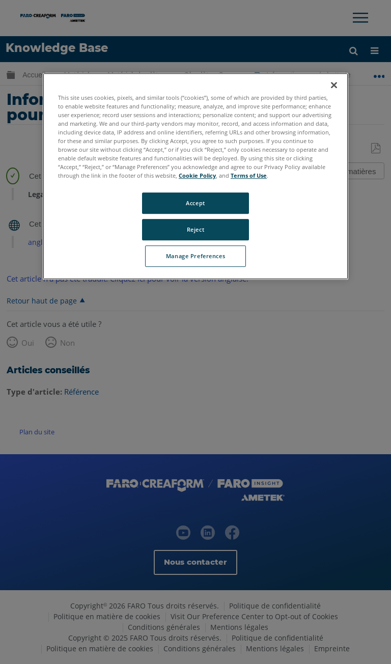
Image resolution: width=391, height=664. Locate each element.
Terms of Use (249, 175)
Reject (195, 229)
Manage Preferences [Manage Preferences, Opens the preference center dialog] (195, 256)
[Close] (334, 85)
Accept (195, 203)
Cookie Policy (197, 175)
